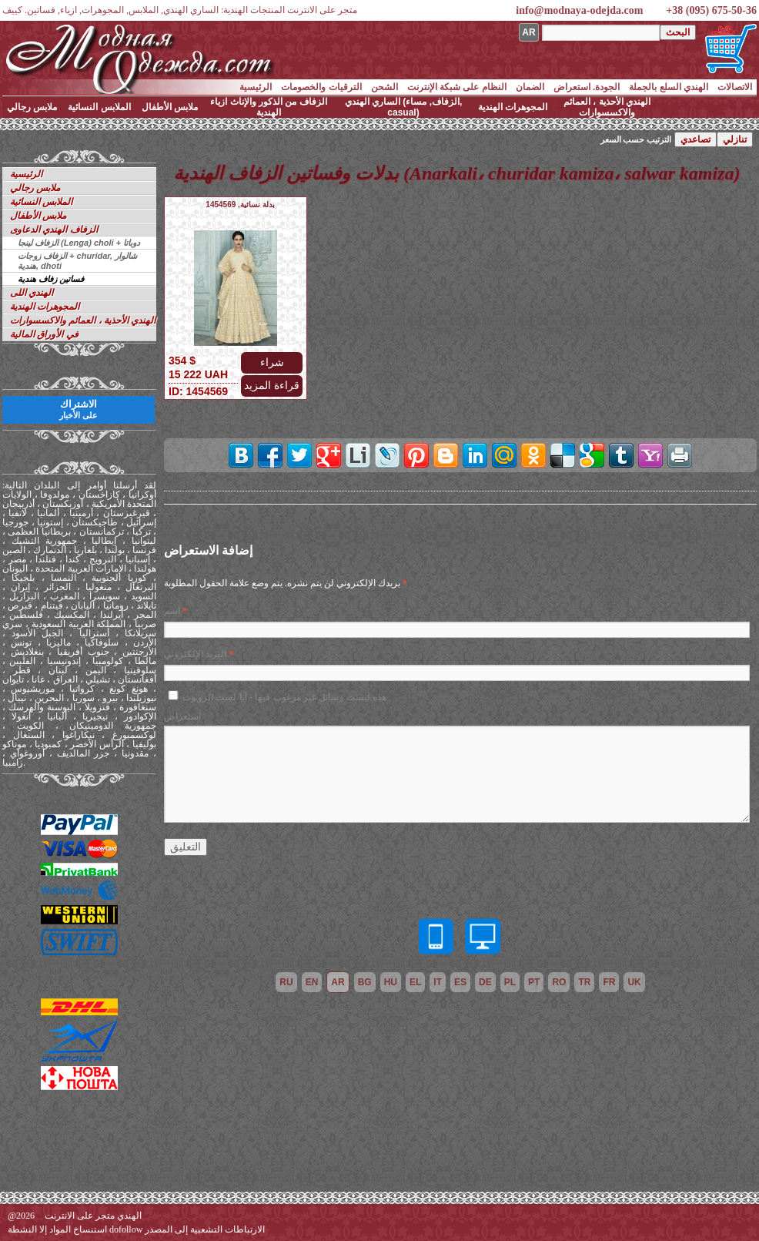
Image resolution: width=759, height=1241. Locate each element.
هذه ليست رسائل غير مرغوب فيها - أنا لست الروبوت (284, 697)
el (415, 982)
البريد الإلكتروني (195, 654)
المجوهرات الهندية (512, 107)
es (460, 982)
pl (510, 982)
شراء (272, 362)
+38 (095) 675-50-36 (711, 10)
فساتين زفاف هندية (51, 278)
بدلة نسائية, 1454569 (240, 204)
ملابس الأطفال (170, 107)
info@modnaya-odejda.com (579, 10)
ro (559, 982)
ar (337, 982)
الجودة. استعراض (586, 87)
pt (534, 982)
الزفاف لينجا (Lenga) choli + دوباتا (79, 242)
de (485, 982)
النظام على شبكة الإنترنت (457, 87)
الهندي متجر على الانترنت (93, 1215)
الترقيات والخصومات (321, 87)
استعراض (182, 716)
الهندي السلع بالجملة (668, 87)
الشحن (384, 87)
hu (390, 982)
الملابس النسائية (99, 107)
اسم (172, 610)
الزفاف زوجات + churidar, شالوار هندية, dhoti (77, 260)
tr (584, 982)
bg (365, 982)
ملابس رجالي (32, 107)
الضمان (530, 87)
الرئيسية (255, 87)
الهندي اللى (31, 292)
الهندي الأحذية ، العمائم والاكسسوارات (606, 107)
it (437, 982)
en (312, 982)
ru (286, 982)
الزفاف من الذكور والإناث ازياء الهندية (268, 107)
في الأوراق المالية (44, 334)
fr (609, 982)
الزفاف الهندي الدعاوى (54, 229)
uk (633, 982)
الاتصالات (734, 87)
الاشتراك (78, 409)
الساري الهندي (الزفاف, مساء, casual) (404, 107)
